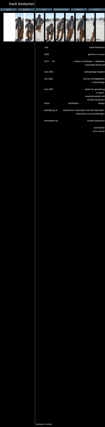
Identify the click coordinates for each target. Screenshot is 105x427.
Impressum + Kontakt (44, 424)
